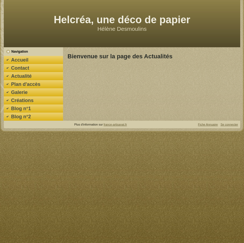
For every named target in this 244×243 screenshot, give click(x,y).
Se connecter (229, 124)
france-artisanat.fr (115, 124)
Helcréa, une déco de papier (122, 19)
